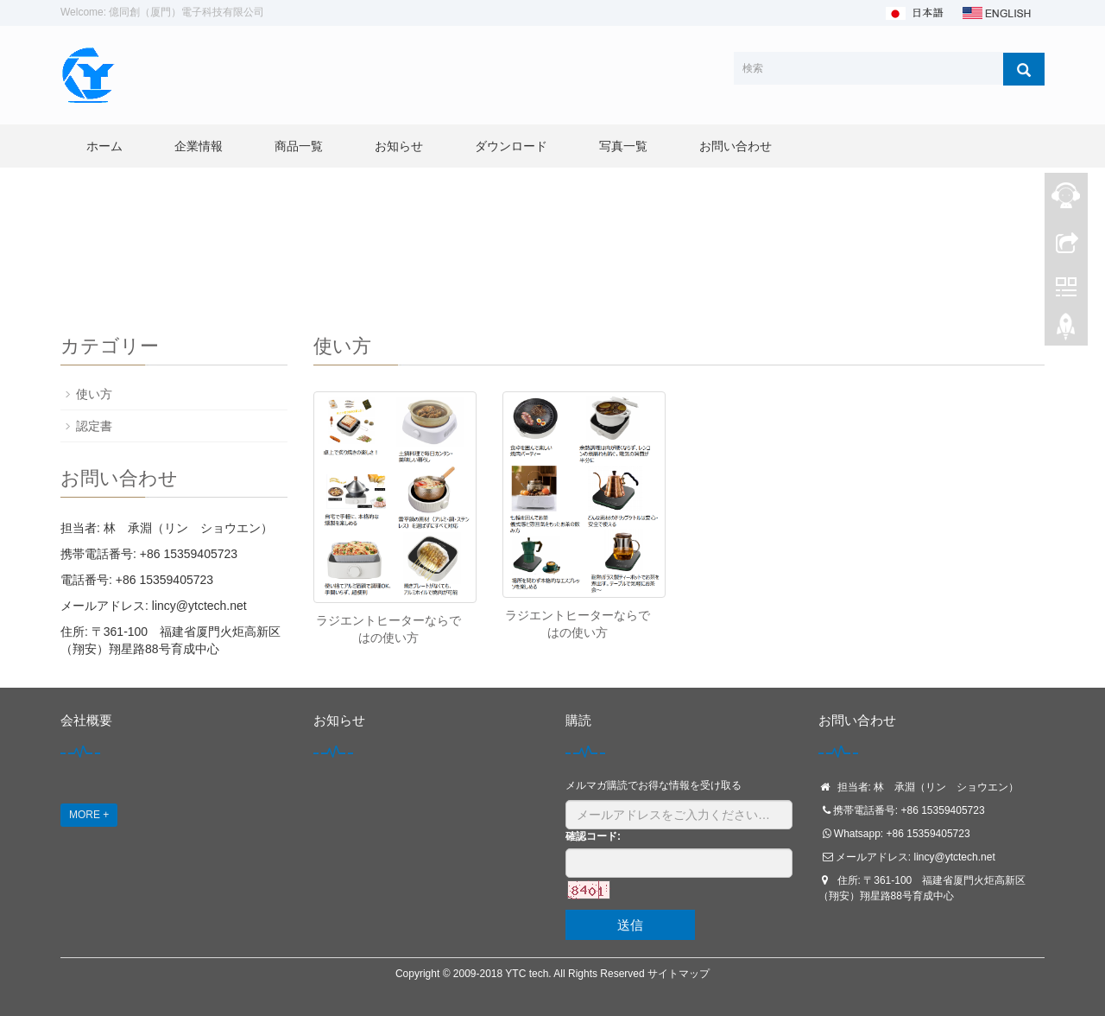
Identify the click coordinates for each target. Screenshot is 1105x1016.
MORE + (89, 815)
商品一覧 (299, 146)
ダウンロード (511, 146)
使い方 (94, 394)
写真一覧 (623, 146)
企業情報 (198, 146)
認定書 (94, 426)
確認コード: (593, 836)
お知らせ (399, 146)
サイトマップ (678, 974)
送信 (630, 925)
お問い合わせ (735, 146)
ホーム (104, 146)
